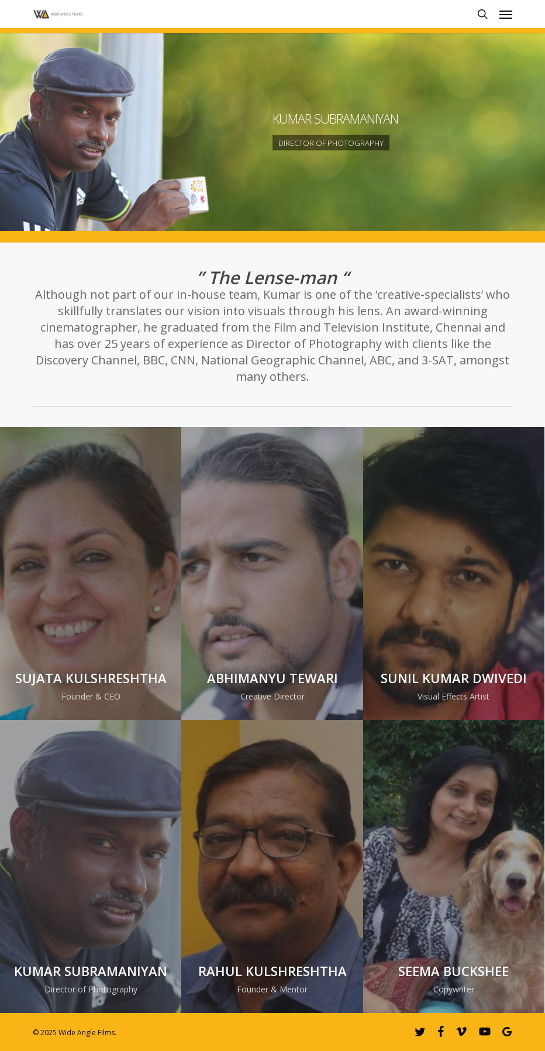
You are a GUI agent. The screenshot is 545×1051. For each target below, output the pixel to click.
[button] (505, 14)
